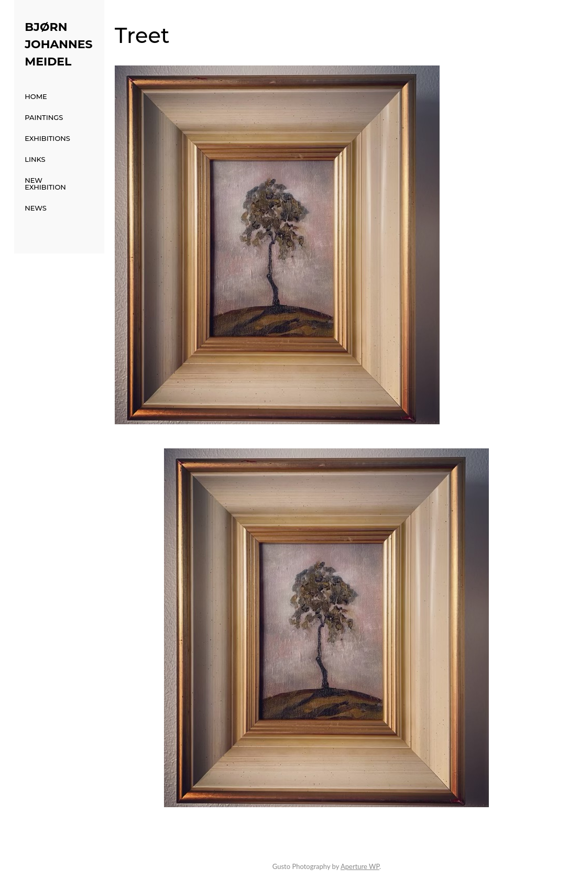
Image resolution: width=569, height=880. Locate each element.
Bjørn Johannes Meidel (58, 44)
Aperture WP (360, 866)
